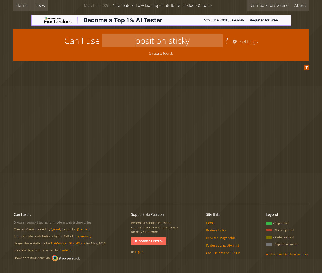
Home (22, 5)
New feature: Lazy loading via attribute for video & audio (148, 5)
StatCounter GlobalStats (68, 243)
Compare (269, 5)
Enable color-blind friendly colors (287, 254)
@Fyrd (55, 229)
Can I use (82, 40)
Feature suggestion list (222, 245)
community (83, 236)
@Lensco (83, 229)
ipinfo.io (65, 250)
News (39, 5)
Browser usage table (221, 238)
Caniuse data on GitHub (223, 253)
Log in (139, 252)
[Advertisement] (161, 186)
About (300, 5)
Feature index (216, 230)
